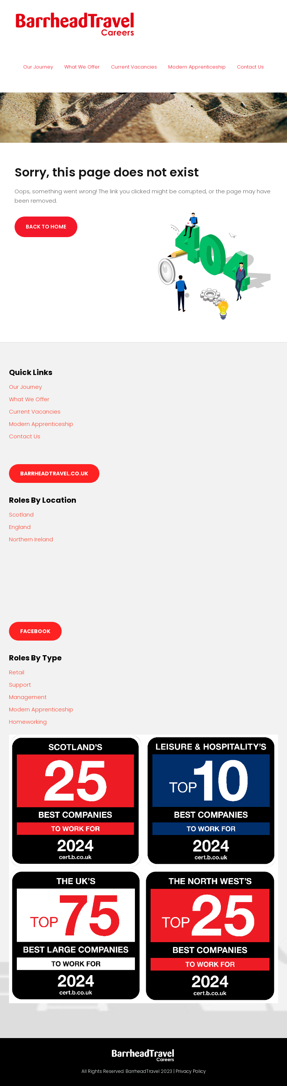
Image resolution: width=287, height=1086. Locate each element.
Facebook (35, 631)
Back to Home (46, 226)
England (20, 527)
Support (20, 685)
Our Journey (38, 66)
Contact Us (250, 66)
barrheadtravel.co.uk (54, 473)
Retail (16, 672)
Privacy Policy (191, 1071)
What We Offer (82, 66)
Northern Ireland (31, 539)
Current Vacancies (134, 66)
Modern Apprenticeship (197, 66)
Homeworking (28, 722)
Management (28, 697)
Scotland (21, 514)
